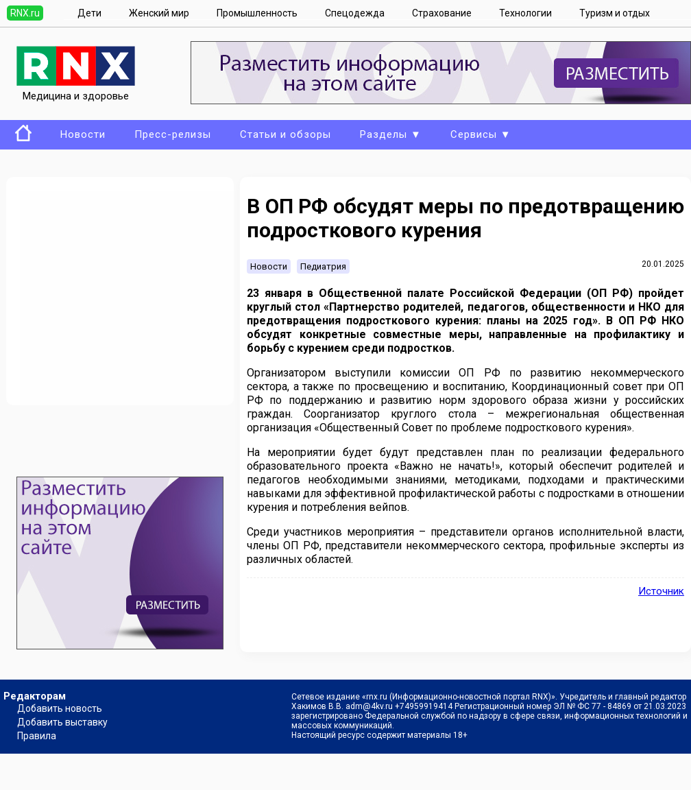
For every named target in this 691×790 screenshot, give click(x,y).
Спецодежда (355, 13)
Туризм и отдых (614, 13)
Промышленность (257, 13)
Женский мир (159, 13)
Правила (36, 735)
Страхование (442, 13)
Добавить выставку (62, 722)
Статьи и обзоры (285, 134)
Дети (89, 13)
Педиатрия (323, 266)
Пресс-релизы (172, 134)
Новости (83, 134)
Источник (661, 591)
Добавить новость (59, 708)
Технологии (525, 13)
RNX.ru (25, 13)
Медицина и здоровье (75, 89)
